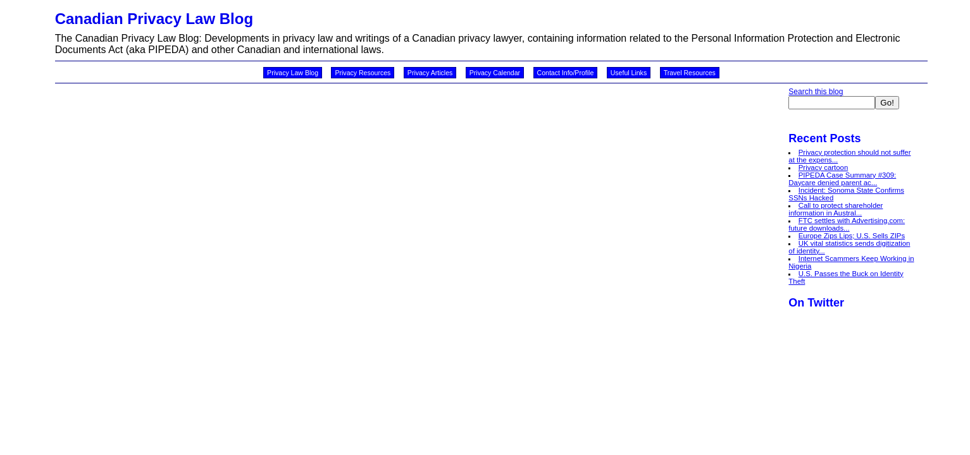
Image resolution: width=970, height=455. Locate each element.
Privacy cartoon (824, 167)
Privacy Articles (430, 72)
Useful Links (629, 72)
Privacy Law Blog (292, 72)
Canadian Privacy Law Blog (154, 18)
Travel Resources (690, 72)
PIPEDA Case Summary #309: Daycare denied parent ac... (842, 178)
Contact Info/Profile (565, 72)
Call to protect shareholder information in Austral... (835, 209)
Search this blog (815, 91)
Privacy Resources (362, 72)
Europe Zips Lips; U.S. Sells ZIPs (852, 236)
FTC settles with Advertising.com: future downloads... (846, 224)
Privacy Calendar (494, 72)
